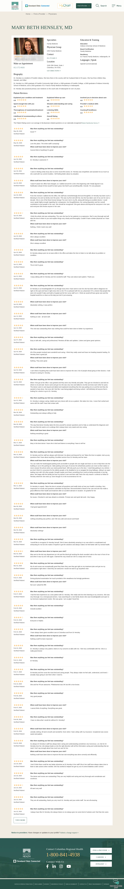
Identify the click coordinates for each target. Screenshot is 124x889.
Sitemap (106, 884)
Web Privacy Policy (57, 884)
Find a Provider (39, 14)
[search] (101, 6)
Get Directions (53, 71)
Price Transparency (95, 884)
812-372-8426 (19, 67)
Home (28, 14)
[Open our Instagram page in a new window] (61, 866)
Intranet (100, 864)
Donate (46, 884)
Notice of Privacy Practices (24, 884)
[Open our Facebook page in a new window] (47, 866)
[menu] (116, 6)
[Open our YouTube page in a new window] (69, 866)
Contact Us (83, 884)
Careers (100, 857)
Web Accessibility (71, 884)
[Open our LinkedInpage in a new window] (54, 866)
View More (20, 820)
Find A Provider (84, 5)
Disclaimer (38, 884)
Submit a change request (68, 833)
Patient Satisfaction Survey (90, 123)
